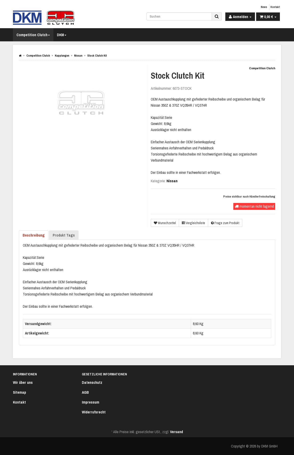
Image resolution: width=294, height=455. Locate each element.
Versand (176, 431)
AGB (85, 392)
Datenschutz (92, 382)
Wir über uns (23, 382)
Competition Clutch (33, 34)
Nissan (172, 180)
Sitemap (19, 392)
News (264, 7)
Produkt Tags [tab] (64, 235)
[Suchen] (179, 16)
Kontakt (275, 7)
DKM (61, 34)
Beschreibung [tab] (34, 235)
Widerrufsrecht (94, 412)
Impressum (90, 402)
